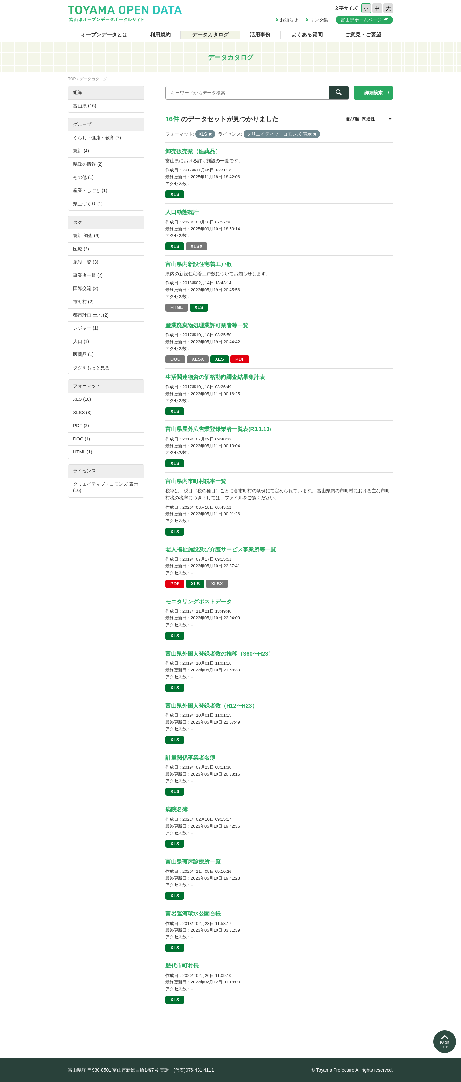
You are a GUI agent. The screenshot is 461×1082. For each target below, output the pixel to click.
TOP (72, 79)
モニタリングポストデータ (198, 602)
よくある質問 (307, 34)
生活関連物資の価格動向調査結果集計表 (215, 377)
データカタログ (210, 34)
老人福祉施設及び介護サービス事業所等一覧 (220, 550)
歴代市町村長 (182, 966)
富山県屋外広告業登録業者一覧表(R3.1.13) (218, 429)
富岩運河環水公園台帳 (193, 914)
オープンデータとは (104, 34)
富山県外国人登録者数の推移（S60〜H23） (219, 654)
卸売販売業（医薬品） (193, 151)
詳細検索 (373, 92)
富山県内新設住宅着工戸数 (198, 264)
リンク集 (319, 20)
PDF (239, 359)
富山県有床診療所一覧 (193, 862)
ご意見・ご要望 (363, 34)
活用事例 (260, 34)
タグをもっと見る (91, 367)
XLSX (197, 246)
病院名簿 (176, 809)
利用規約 (160, 34)
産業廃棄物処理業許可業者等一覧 (206, 325)
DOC (175, 359)
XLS (174, 194)
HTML (176, 307)
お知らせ (289, 20)
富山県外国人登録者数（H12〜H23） (211, 706)
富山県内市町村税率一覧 (195, 481)
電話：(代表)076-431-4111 (187, 1070)
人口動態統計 (182, 212)
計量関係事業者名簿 (190, 758)
